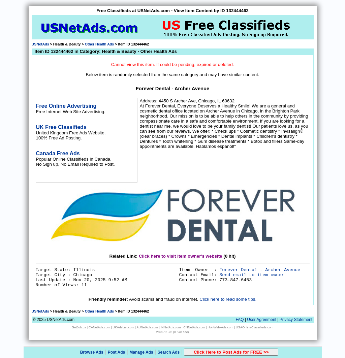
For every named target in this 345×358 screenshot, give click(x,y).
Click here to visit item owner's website (180, 256)
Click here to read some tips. (227, 299)
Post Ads (116, 352)
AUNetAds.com (147, 327)
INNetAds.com (171, 327)
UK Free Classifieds (61, 127)
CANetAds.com (99, 327)
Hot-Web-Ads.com (220, 327)
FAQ (240, 319)
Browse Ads (91, 352)
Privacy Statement (296, 319)
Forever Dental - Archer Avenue (259, 269)
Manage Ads (141, 352)
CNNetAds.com (194, 327)
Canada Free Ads (58, 153)
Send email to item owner (251, 275)
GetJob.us (79, 327)
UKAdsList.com (123, 327)
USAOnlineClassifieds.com (254, 327)
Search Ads (169, 352)
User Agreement (261, 319)
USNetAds (40, 44)
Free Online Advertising (66, 106)
